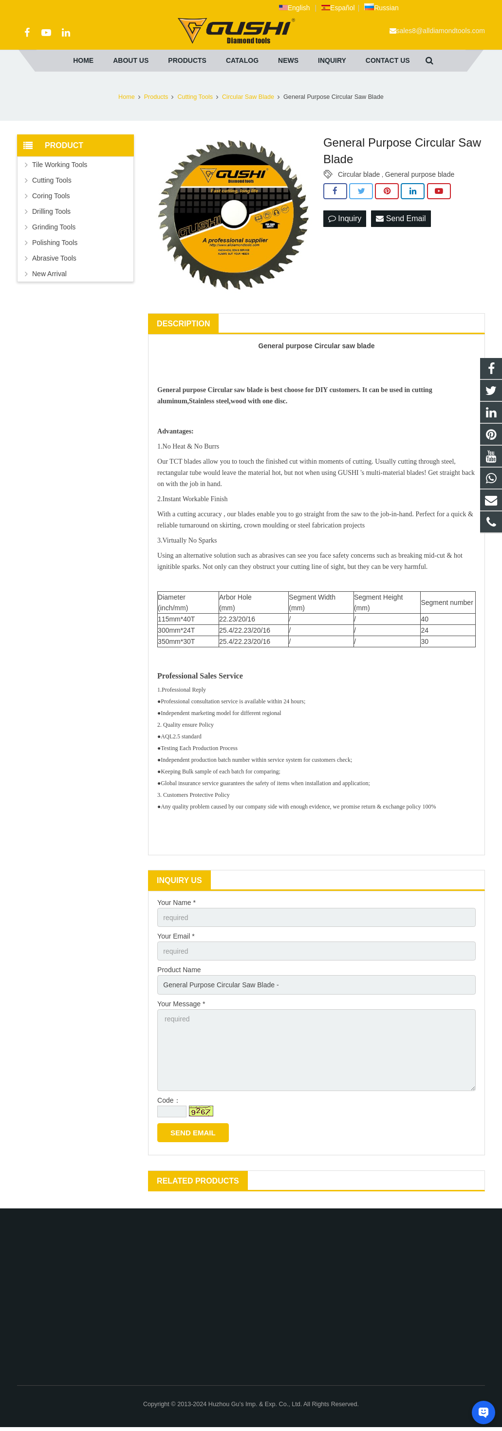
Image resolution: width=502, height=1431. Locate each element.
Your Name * (176, 902)
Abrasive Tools (54, 258)
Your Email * (176, 936)
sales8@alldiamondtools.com (440, 31)
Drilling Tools (51, 211)
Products (156, 97)
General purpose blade (419, 174)
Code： (168, 1100)
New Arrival (49, 274)
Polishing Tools (54, 242)
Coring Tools (51, 196)
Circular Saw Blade (248, 97)
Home (126, 97)
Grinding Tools (53, 227)
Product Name (179, 970)
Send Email (401, 218)
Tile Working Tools (59, 165)
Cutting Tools (195, 97)
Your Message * (181, 1004)
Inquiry (344, 218)
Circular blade (359, 174)
